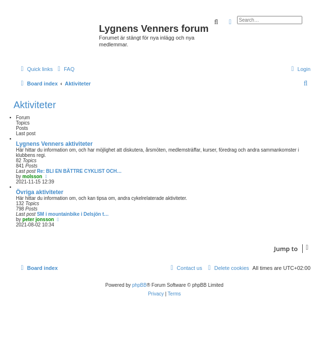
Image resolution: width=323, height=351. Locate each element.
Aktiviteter (35, 104)
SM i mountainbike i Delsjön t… (73, 214)
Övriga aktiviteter (39, 192)
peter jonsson (38, 219)
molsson (32, 176)
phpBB (139, 285)
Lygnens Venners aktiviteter (54, 143)
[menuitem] (64, 69)
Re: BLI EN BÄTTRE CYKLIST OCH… (79, 171)
